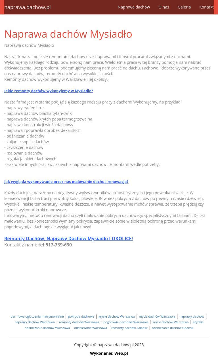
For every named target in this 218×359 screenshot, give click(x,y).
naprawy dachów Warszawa (34, 322)
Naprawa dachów (134, 7)
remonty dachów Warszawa (79, 322)
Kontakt (206, 7)
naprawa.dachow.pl (27, 7)
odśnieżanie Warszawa (90, 328)
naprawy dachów (191, 316)
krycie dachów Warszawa (116, 316)
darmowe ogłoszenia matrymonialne (37, 316)
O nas (163, 7)
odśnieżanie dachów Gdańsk (172, 328)
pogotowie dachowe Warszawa (125, 322)
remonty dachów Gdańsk (129, 328)
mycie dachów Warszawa (157, 316)
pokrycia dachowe (81, 316)
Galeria (184, 7)
